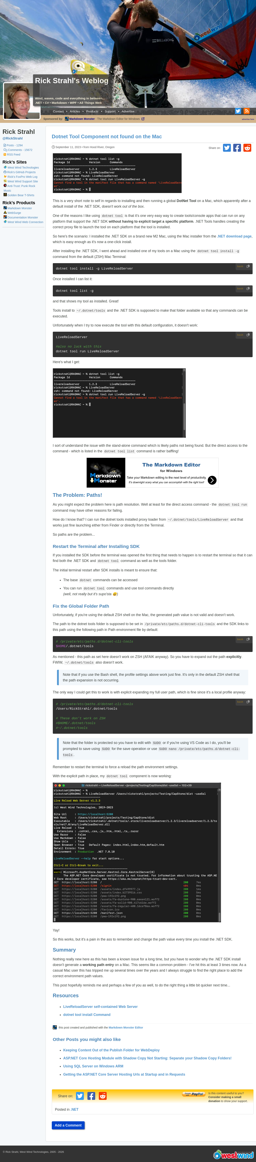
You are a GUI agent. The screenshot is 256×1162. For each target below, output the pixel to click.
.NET (75, 1106)
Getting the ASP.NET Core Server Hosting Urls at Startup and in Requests (125, 1071)
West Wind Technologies (23, 167)
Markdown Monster (18, 208)
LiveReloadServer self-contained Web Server (101, 1003)
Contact (58, 111)
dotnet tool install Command (87, 1011)
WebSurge (12, 212)
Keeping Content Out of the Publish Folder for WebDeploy (112, 1047)
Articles (75, 111)
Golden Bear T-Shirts (19, 195)
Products (92, 111)
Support (110, 111)
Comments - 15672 (18, 150)
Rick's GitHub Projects (20, 172)
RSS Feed (12, 154)
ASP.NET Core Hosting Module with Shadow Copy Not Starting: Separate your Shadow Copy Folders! (148, 1055)
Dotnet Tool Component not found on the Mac (108, 136)
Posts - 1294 (13, 145)
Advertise (128, 111)
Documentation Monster (21, 217)
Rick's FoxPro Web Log (20, 176)
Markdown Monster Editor (127, 1024)
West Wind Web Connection (23, 222)
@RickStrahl (12, 138)
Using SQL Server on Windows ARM (94, 1063)
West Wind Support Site (21, 181)
